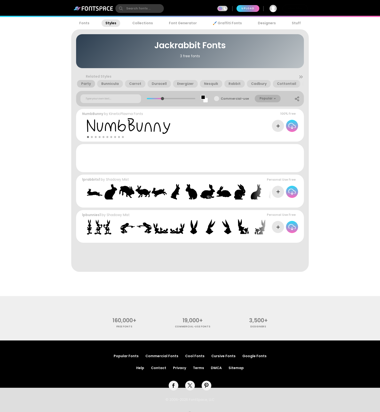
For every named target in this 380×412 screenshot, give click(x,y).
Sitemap (236, 367)
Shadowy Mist (117, 179)
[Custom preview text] (110, 98)
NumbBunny (92, 113)
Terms (198, 367)
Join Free (295, 8)
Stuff (296, 23)
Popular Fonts (126, 356)
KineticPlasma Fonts (126, 113)
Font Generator (183, 23)
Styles (110, 23)
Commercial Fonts (161, 356)
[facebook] (173, 385)
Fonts (84, 23)
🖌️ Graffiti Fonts (227, 23)
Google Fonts (254, 356)
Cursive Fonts (223, 356)
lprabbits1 (91, 179)
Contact (158, 367)
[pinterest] (206, 385)
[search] (139, 8)
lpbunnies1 (91, 214)
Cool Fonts (195, 356)
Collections (142, 23)
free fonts (124, 326)
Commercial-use (235, 99)
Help (140, 367)
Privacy (179, 367)
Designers (267, 23)
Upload (247, 8)
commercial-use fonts (193, 326)
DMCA (216, 367)
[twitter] (190, 385)
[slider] (162, 98)
